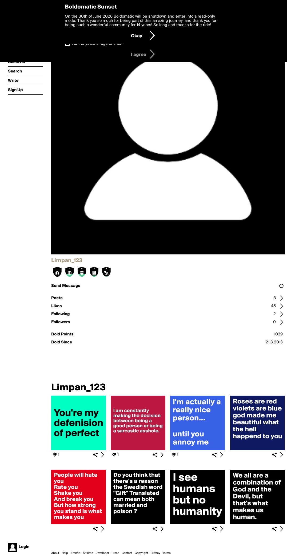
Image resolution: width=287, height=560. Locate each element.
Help (65, 553)
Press (115, 553)
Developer (102, 553)
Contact (127, 553)
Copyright (141, 553)
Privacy (155, 553)
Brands (75, 553)
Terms (166, 553)
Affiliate (88, 553)
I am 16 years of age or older (97, 44)
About (55, 553)
